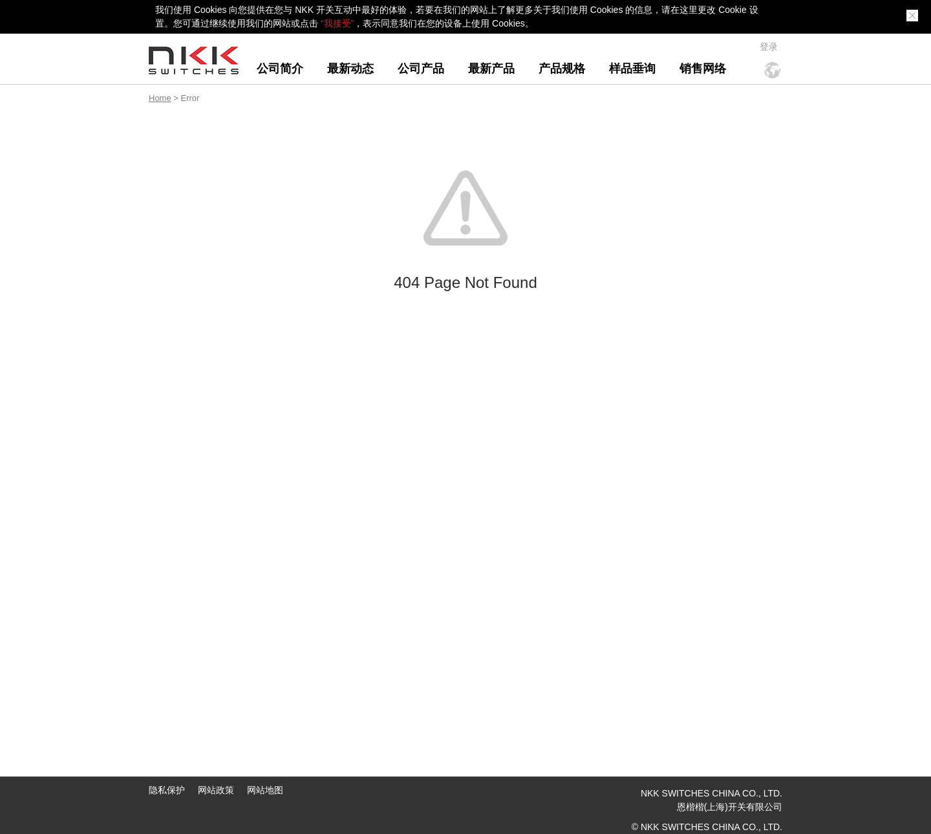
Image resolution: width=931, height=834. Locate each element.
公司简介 (280, 68)
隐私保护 (167, 790)
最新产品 (491, 68)
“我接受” (337, 23)
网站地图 (265, 790)
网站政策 (216, 790)
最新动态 (350, 68)
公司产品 (421, 68)
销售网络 (703, 68)
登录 (769, 46)
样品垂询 (632, 68)
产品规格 (562, 68)
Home (160, 98)
